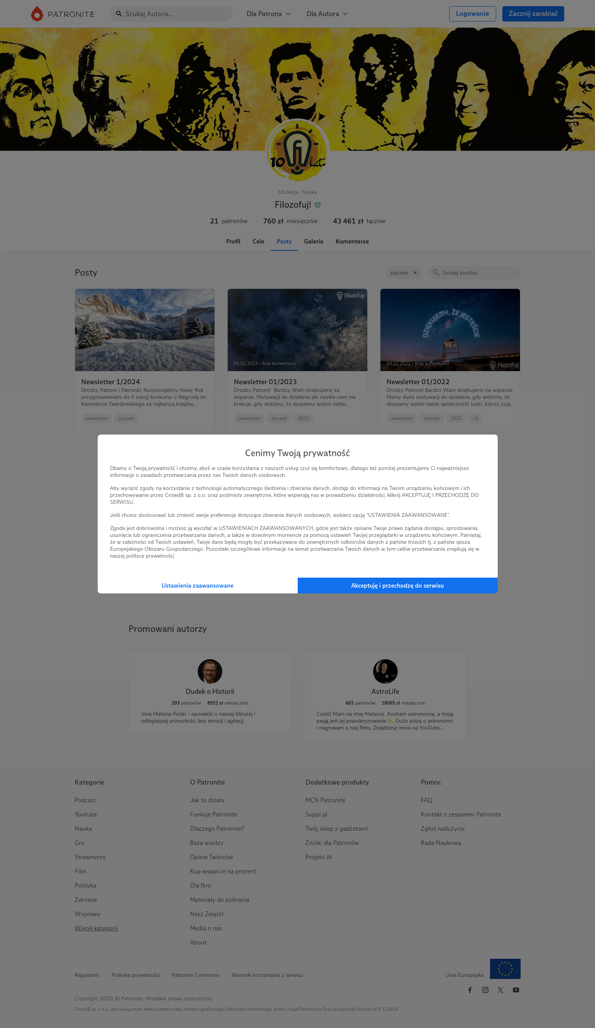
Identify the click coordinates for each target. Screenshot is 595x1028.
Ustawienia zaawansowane (197, 585)
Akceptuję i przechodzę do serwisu (397, 585)
